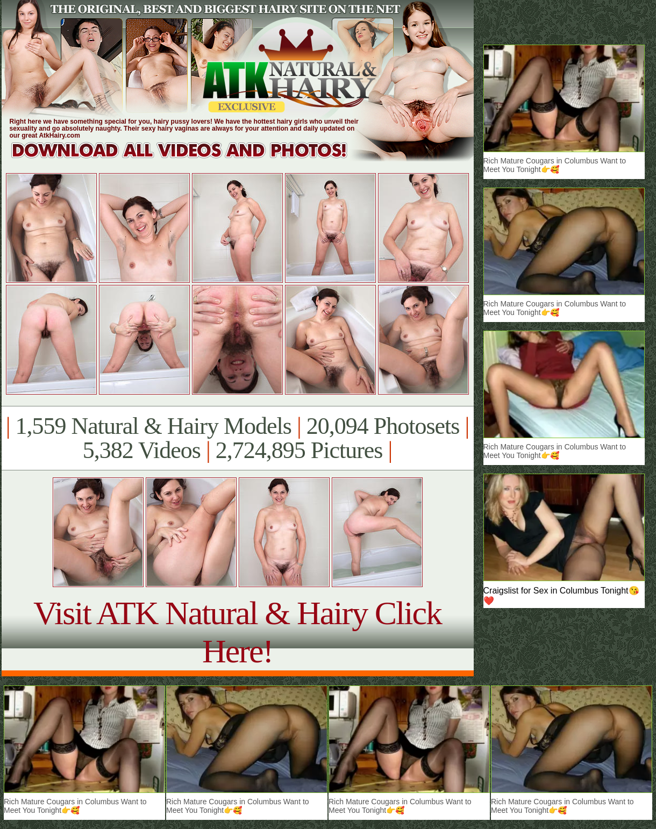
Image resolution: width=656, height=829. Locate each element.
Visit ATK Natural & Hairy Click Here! (237, 632)
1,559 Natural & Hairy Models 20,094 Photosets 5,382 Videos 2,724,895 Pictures (237, 438)
